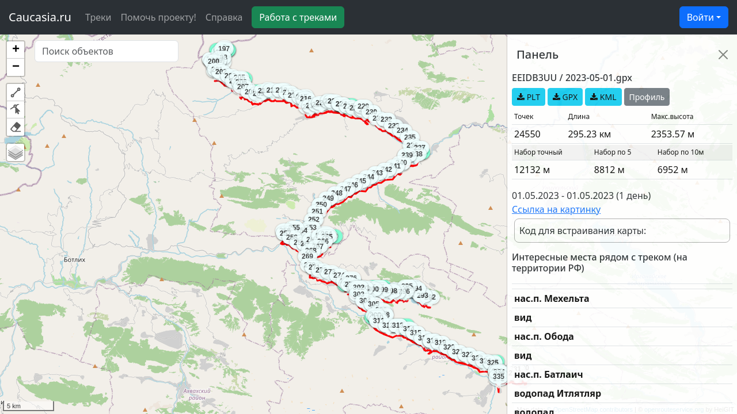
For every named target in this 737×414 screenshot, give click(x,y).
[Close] (723, 54)
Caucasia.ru (40, 17)
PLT (528, 96)
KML (603, 96)
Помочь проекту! (158, 17)
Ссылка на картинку (556, 209)
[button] (15, 50)
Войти (700, 17)
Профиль (647, 96)
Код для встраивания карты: (582, 230)
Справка (224, 17)
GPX (565, 96)
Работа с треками (298, 17)
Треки (98, 17)
